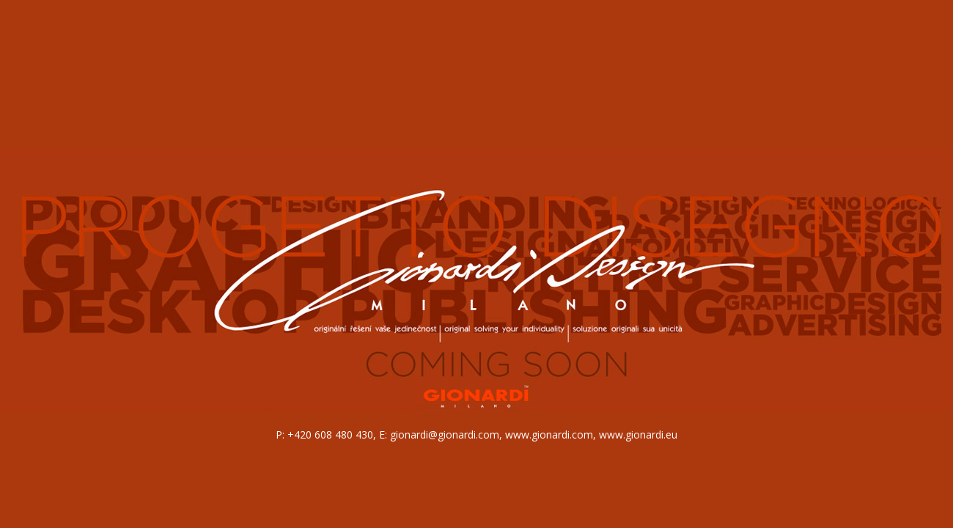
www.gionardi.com (549, 434)
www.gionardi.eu (638, 434)
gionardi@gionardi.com (444, 434)
